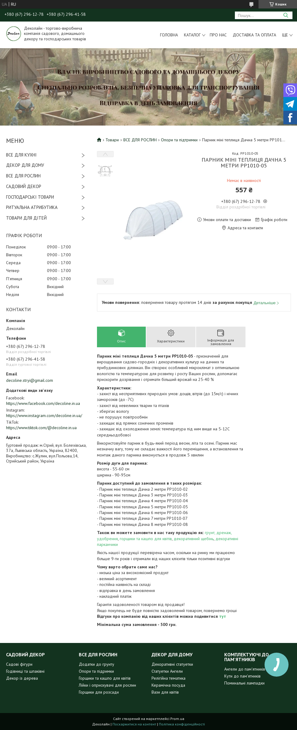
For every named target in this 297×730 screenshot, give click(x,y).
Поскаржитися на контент (134, 724)
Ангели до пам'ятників (244, 669)
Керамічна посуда (168, 685)
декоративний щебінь (194, 538)
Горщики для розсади (99, 692)
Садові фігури (19, 664)
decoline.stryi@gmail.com (29, 380)
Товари (112, 140)
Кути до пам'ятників (242, 676)
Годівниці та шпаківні (25, 671)
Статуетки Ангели (167, 671)
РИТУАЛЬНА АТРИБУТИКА (32, 207)
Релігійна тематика (168, 678)
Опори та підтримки (179, 140)
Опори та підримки (96, 671)
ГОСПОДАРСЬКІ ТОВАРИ (30, 197)
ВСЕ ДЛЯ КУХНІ (21, 155)
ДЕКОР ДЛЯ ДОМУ (25, 165)
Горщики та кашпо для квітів (105, 678)
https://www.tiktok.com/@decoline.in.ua (41, 427)
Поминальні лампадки (244, 683)
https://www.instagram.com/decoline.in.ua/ (44, 415)
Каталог (192, 35)
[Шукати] (285, 15)
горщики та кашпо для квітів (146, 538)
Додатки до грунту (96, 664)
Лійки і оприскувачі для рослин (107, 685)
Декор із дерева (22, 678)
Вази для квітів (165, 692)
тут (222, 616)
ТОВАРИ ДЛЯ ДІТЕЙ (26, 218)
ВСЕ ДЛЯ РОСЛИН (23, 176)
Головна (169, 35)
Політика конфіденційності (182, 724)
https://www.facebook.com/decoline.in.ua (43, 403)
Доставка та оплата (254, 35)
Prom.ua (177, 718)
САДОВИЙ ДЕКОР (23, 186)
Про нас (218, 35)
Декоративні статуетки (172, 664)
